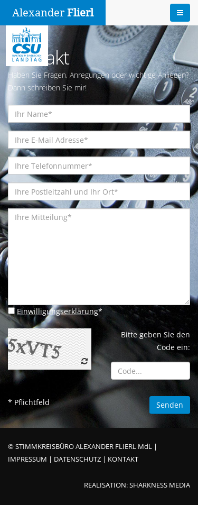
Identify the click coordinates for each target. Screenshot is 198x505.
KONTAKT (123, 459)
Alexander (52, 12)
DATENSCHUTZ (77, 459)
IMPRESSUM (27, 459)
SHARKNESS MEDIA (159, 485)
